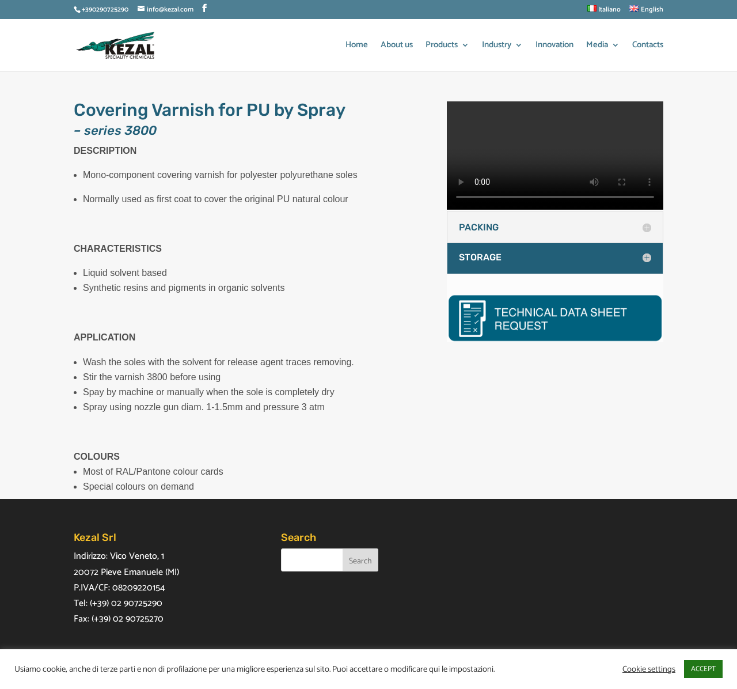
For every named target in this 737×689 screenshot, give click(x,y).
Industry (496, 46)
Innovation (554, 46)
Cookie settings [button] (648, 669)
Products (442, 46)
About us (397, 46)
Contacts (647, 46)
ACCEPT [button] (703, 669)
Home (356, 46)
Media (597, 46)
